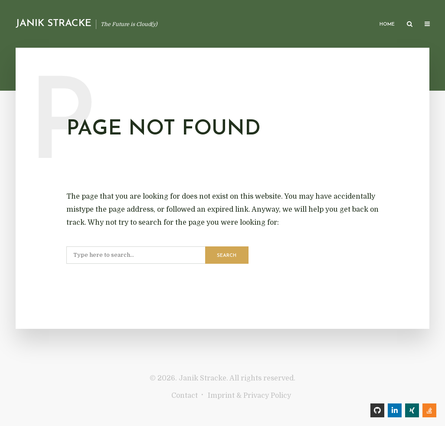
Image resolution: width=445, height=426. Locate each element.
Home (387, 24)
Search (226, 255)
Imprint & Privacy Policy (249, 396)
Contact (184, 396)
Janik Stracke (54, 24)
